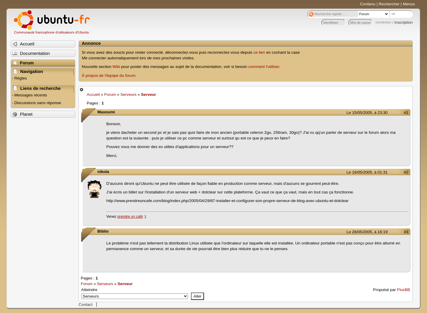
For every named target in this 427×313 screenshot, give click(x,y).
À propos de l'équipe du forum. (109, 75)
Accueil (93, 94)
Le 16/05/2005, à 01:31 (367, 172)
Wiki (116, 66)
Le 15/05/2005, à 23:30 (367, 112)
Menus (409, 4)
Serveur (148, 94)
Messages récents (30, 95)
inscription (404, 22)
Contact (86, 304)
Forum (110, 94)
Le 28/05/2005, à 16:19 (367, 232)
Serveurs (128, 94)
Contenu (367, 4)
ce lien (259, 52)
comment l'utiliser (263, 66)
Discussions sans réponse (37, 103)
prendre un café (130, 217)
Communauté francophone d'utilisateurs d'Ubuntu (51, 32)
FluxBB (403, 289)
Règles (20, 78)
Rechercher (389, 4)
